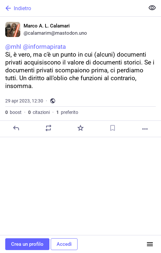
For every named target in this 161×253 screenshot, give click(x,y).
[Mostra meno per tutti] (152, 8)
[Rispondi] (16, 128)
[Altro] (145, 129)
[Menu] (150, 244)
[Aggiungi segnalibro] (112, 128)
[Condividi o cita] (48, 128)
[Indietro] (71, 8)
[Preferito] (80, 128)
